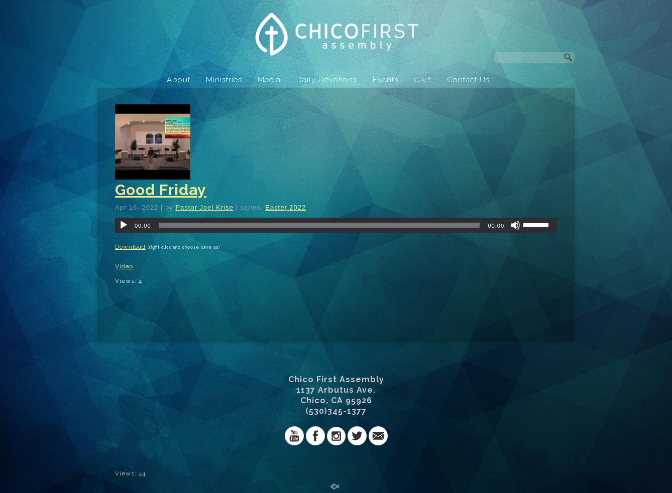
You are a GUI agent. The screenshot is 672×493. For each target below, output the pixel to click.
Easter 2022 (285, 207)
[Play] (124, 225)
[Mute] (515, 225)
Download (130, 246)
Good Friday (160, 190)
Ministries (224, 79)
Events (385, 79)
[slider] (319, 225)
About (178, 79)
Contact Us (468, 79)
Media (269, 79)
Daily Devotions (326, 79)
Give (422, 79)
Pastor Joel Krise (204, 207)
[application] (336, 225)
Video (124, 266)
